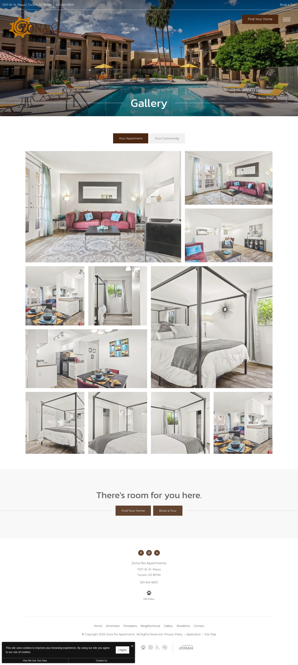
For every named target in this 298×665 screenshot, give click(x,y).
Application (194, 634)
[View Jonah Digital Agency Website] (186, 648)
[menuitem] (98, 626)
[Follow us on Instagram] (149, 553)
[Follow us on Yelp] (157, 553)
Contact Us (101, 660)
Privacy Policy (173, 634)
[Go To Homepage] (36, 27)
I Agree (122, 649)
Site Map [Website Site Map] (210, 634)
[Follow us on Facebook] (141, 553)
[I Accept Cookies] (132, 646)
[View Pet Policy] (149, 596)
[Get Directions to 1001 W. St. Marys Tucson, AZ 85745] (26, 5)
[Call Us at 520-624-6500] (65, 5)
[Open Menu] (286, 19)
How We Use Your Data (35, 660)
